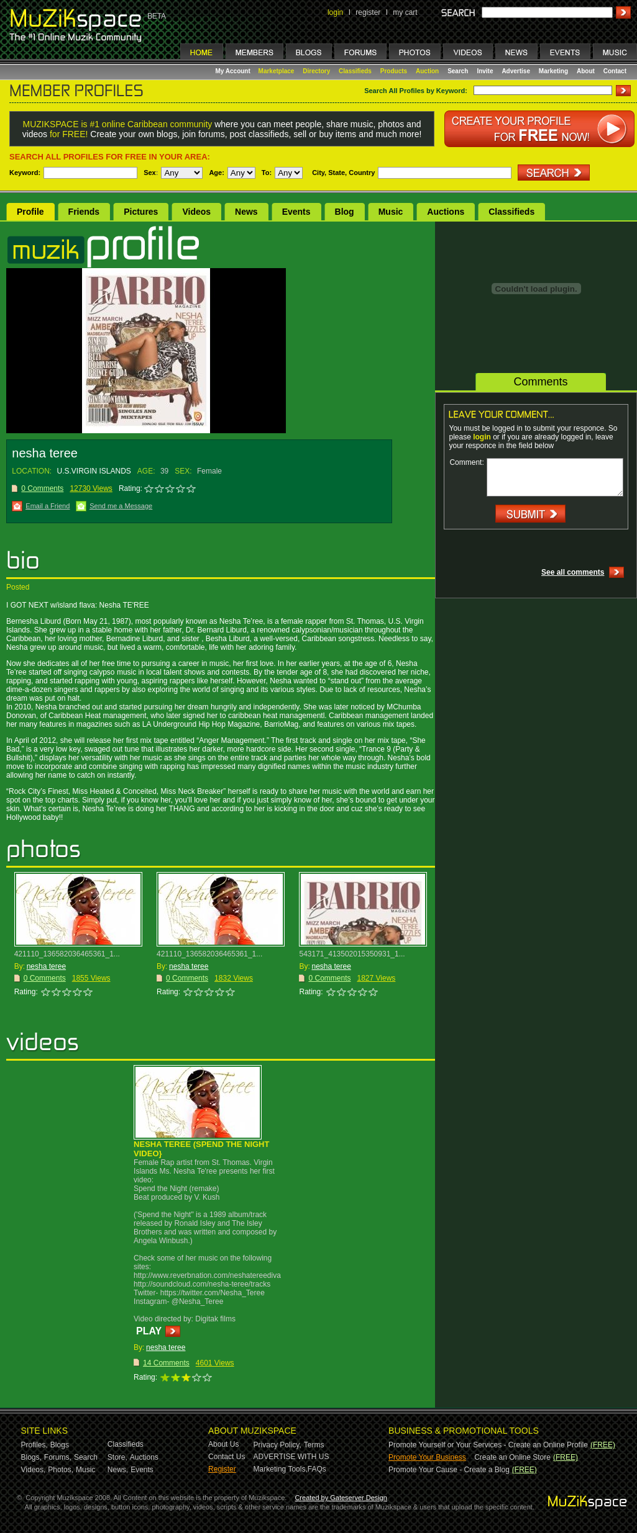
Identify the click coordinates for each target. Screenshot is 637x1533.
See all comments (572, 572)
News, (118, 1469)
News (246, 212)
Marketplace (277, 71)
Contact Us (226, 1456)
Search (457, 71)
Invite (485, 71)
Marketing (553, 71)
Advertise (516, 71)
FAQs (317, 1469)
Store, (117, 1457)
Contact (614, 71)
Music (390, 212)
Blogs (59, 1445)
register (367, 12)
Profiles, (34, 1445)
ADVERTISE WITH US (291, 1456)
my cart (405, 12)
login (335, 12)
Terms (314, 1445)
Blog (344, 212)
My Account (234, 71)
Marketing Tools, (281, 1469)
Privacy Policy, (277, 1445)
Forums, (57, 1457)
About (586, 71)
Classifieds (355, 71)
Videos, (33, 1469)
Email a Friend (47, 506)
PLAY (149, 1331)
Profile (30, 212)
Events (296, 212)
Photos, (60, 1469)
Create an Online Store (512, 1457)
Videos (196, 212)
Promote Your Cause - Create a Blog (449, 1469)
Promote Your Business (427, 1457)
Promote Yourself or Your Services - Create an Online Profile (488, 1445)
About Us (223, 1444)
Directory (316, 71)
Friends (84, 212)
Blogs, (31, 1457)
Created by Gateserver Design (341, 1497)
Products (393, 71)
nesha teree (46, 966)
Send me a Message (120, 506)
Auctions (445, 212)
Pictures (141, 212)
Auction (427, 71)
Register (222, 1469)
